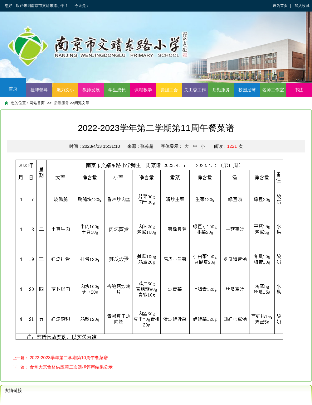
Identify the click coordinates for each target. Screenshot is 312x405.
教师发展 (91, 89)
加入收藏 (302, 5)
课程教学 (143, 89)
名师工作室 (273, 89)
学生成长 (117, 89)
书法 (299, 89)
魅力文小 (65, 89)
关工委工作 (195, 89)
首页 (13, 88)
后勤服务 (221, 89)
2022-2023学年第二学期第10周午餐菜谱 (69, 357)
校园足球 (247, 89)
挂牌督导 (39, 89)
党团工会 (169, 89)
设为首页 (280, 5)
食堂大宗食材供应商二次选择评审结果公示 (71, 366)
